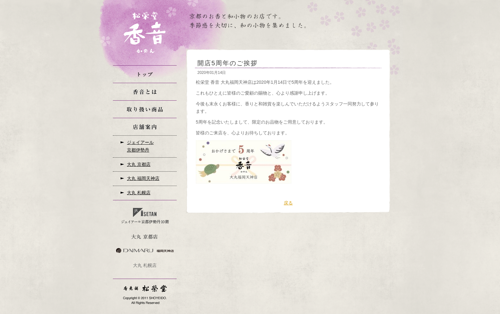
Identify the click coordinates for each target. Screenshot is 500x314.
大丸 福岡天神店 (143, 178)
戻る (288, 202)
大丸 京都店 (139, 164)
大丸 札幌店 (139, 192)
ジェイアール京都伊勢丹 (140, 146)
